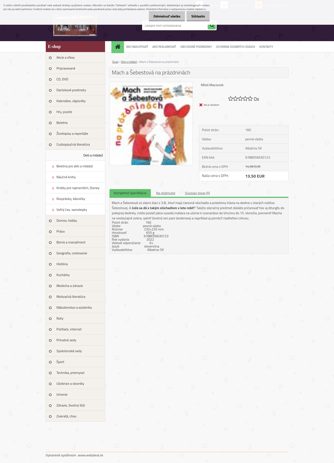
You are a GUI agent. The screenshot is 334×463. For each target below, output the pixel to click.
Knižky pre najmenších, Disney (77, 187)
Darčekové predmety (71, 90)
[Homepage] (119, 46)
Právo (60, 231)
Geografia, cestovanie (71, 253)
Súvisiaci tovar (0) (197, 192)
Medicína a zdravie (69, 285)
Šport (60, 361)
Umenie (62, 394)
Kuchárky (63, 274)
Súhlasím (197, 16)
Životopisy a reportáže (72, 133)
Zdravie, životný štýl (70, 405)
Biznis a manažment (70, 242)
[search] (212, 26)
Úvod (115, 62)
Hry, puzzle (64, 111)
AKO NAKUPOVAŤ (137, 46)
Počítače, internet (69, 329)
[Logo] (75, 25)
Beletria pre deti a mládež (74, 166)
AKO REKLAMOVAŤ (164, 46)
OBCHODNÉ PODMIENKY (196, 46)
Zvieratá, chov (66, 416)
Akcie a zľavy (65, 57)
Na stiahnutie (165, 192)
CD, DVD (62, 79)
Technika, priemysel (70, 372)
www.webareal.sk (90, 455)
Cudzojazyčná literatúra (73, 144)
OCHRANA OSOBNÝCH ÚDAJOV (235, 46)
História (62, 263)
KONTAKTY (266, 46)
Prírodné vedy (66, 340)
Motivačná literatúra (70, 296)
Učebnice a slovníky (70, 383)
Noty (59, 318)
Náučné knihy (66, 176)
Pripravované (65, 68)
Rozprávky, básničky (70, 198)
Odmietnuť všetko (164, 16)
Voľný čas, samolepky (71, 209)
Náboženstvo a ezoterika (74, 307)
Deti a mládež (93, 155)
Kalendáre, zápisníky (71, 100)
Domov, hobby (66, 220)
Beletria (62, 122)
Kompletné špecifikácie (130, 192)
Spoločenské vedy (69, 350)
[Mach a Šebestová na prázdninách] (151, 83)
